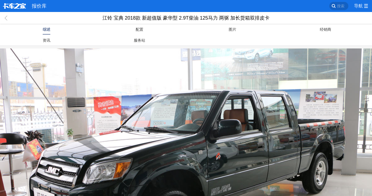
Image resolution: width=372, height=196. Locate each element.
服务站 (139, 40)
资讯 (46, 40)
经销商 (325, 29)
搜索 (341, 6)
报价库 (39, 6)
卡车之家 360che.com (14, 6)
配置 (139, 29)
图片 (232, 29)
